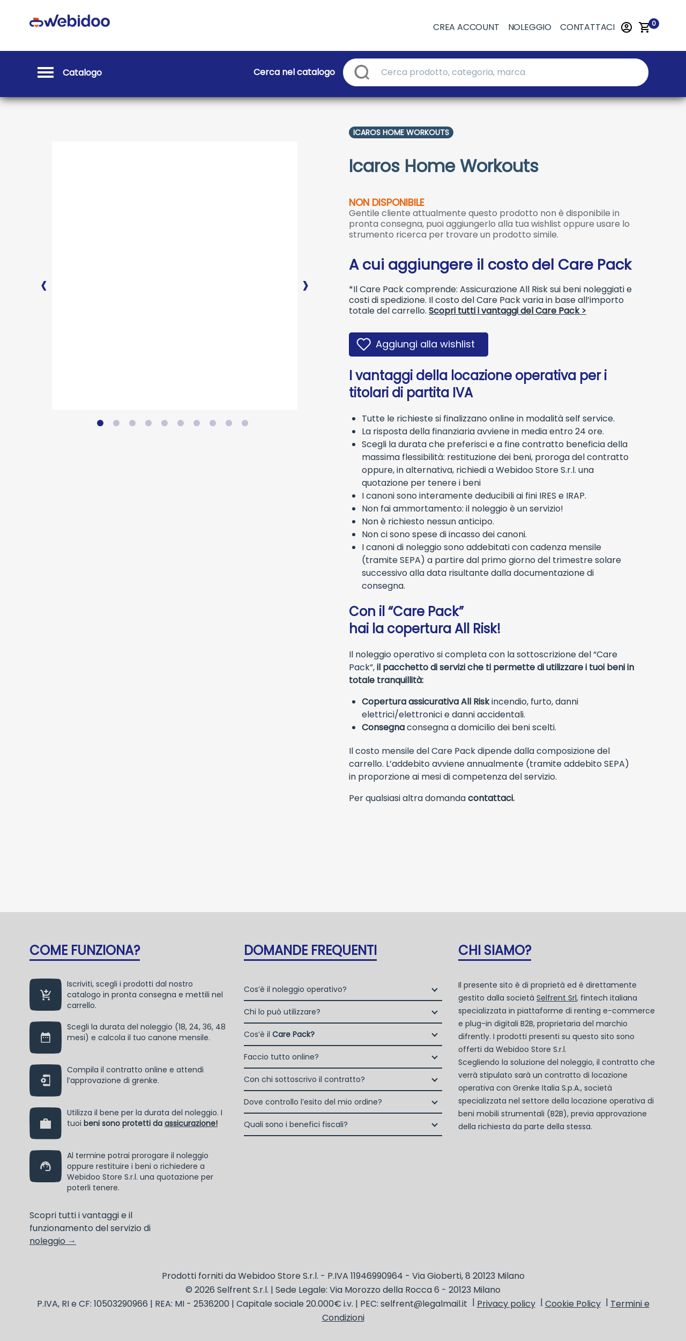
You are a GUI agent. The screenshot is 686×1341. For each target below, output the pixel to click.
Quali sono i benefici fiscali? (296, 1124)
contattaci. (491, 798)
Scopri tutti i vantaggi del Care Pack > (507, 311)
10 (247, 425)
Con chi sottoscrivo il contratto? (304, 1079)
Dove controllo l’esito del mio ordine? (313, 1101)
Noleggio (529, 27)
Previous (44, 276)
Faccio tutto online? (281, 1056)
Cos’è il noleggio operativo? (295, 989)
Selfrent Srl (556, 997)
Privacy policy (506, 1304)
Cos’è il (279, 1034)
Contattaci (587, 27)
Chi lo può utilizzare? (282, 1011)
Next (305, 276)
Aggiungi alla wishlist (425, 344)
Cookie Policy (573, 1304)
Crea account (466, 27)
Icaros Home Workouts (401, 132)
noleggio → (52, 1241)
